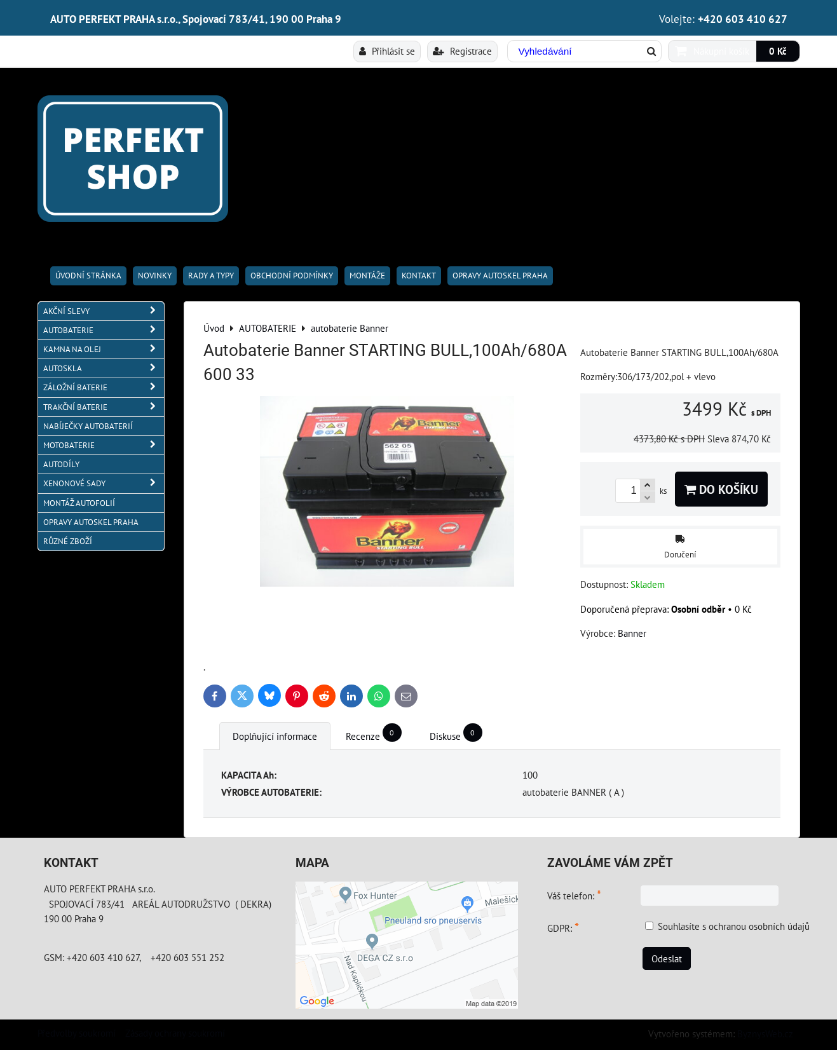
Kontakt (419, 275)
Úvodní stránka (88, 275)
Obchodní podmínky (291, 275)
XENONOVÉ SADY (103, 483)
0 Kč (778, 50)
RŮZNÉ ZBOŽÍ (67, 541)
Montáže (367, 275)
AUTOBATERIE (103, 330)
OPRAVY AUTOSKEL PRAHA (500, 275)
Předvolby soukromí (76, 1032)
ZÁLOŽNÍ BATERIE (103, 387)
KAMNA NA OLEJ (103, 349)
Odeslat (666, 958)
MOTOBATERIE (103, 445)
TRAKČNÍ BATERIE (103, 407)
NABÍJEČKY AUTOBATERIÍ (88, 426)
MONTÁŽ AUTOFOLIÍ (79, 503)
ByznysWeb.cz (765, 1033)
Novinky (155, 275)
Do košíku (721, 489)
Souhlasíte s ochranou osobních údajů (734, 926)
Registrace (462, 50)
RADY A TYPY (211, 275)
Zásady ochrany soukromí (175, 1032)
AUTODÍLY (61, 464)
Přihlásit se (387, 50)
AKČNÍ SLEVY (103, 311)
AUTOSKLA (103, 368)
